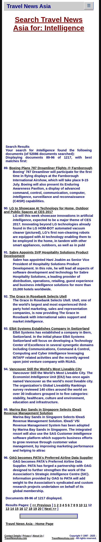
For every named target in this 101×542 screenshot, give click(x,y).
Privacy (27, 536)
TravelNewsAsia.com (16, 538)
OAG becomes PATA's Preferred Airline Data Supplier (51, 457)
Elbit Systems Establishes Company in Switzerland (49, 328)
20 (39, 509)
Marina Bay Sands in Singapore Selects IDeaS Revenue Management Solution (42, 411)
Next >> (50, 509)
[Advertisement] (50, 90)
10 (81, 505)
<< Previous (41, 505)
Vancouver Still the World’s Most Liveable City (45, 369)
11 (85, 505)
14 (12, 509)
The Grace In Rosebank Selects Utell (38, 296)
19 (35, 509)
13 (7, 509)
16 (21, 509)
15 (16, 509)
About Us (38, 536)
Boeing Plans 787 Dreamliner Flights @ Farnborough (50, 168)
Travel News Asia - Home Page (29, 524)
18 (30, 509)
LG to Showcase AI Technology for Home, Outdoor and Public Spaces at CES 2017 (46, 210)
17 (26, 509)
